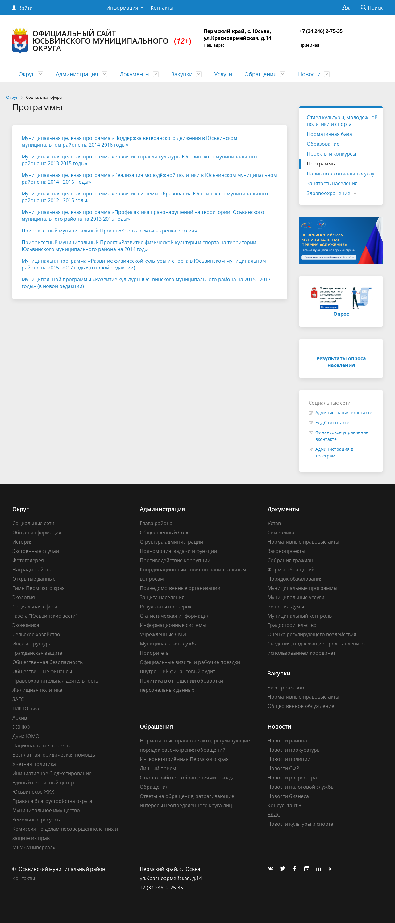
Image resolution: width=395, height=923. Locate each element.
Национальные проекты (41, 745)
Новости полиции (289, 759)
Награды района (32, 569)
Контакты (162, 7)
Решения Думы (286, 606)
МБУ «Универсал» (34, 847)
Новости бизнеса (288, 796)
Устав (274, 523)
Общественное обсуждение (301, 706)
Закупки (182, 74)
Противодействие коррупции (175, 560)
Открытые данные (34, 578)
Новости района (287, 740)
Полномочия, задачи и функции (178, 551)
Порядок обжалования (295, 578)
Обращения (260, 74)
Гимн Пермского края (38, 588)
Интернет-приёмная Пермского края (184, 759)
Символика (281, 532)
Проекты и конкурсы (331, 153)
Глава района (156, 523)
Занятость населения (332, 183)
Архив (19, 717)
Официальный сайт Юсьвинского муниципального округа (101, 41)
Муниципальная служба (169, 643)
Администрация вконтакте (343, 413)
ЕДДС (274, 814)
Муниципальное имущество (46, 810)
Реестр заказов (286, 687)
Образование (323, 143)
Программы (321, 163)
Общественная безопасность (47, 662)
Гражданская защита (37, 652)
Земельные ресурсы (36, 819)
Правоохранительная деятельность (55, 680)
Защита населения (162, 597)
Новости (309, 74)
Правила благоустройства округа (52, 801)
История (22, 541)
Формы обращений (291, 569)
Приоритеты (155, 652)
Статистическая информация (175, 615)
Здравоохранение (328, 193)
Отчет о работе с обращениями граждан (189, 777)
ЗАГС (18, 699)
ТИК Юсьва (25, 708)
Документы (135, 74)
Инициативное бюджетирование (52, 773)
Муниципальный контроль (300, 615)
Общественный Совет (166, 532)
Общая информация (36, 532)
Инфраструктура (32, 643)
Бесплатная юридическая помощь (53, 754)
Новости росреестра (292, 777)
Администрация (77, 74)
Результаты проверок (166, 606)
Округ (26, 74)
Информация (122, 7)
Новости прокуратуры (294, 749)
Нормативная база (329, 134)
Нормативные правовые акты (303, 541)
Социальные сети (33, 523)
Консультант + (284, 805)
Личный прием (158, 768)
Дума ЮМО (25, 736)
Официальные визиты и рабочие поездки (190, 662)
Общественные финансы (42, 671)
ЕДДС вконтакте (332, 422)
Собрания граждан (290, 560)
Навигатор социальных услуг (341, 173)
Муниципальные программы (302, 588)
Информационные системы (173, 625)
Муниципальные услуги (296, 597)
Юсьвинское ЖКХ (33, 791)
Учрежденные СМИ (163, 634)
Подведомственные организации (180, 588)
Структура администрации (171, 541)
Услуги (223, 74)
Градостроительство (292, 625)
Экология (23, 597)
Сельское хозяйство (36, 634)
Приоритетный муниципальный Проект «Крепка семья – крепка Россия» (109, 230)
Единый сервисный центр (43, 782)
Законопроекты (286, 551)
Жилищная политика (37, 690)
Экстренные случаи (35, 551)
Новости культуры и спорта (300, 824)
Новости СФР (283, 768)
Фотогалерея (28, 560)
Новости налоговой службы (301, 786)
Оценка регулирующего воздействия (312, 634)
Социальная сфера (34, 606)
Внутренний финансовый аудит (177, 671)
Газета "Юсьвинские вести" (44, 615)
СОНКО (21, 727)
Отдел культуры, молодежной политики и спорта (342, 120)
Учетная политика (34, 764)
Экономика (25, 625)
